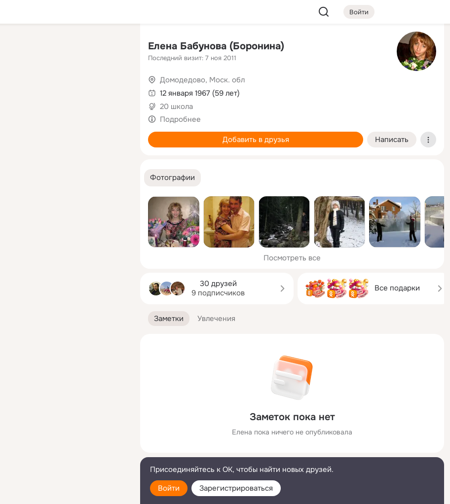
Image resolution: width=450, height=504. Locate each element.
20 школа (176, 106)
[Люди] (67, 90)
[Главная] (23, 47)
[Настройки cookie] (67, 491)
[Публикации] (23, 90)
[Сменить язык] (67, 449)
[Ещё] (67, 427)
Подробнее (180, 119)
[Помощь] (23, 177)
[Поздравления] (67, 134)
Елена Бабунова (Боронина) (216, 46)
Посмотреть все (292, 258)
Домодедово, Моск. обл (202, 80)
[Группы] (110, 47)
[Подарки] (23, 134)
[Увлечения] (67, 47)
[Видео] (110, 90)
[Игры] (110, 134)
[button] (172, 177)
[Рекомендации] (67, 177)
